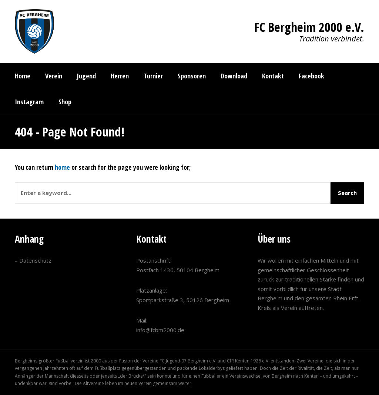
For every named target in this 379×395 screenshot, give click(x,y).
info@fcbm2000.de (160, 330)
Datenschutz (35, 260)
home (62, 167)
